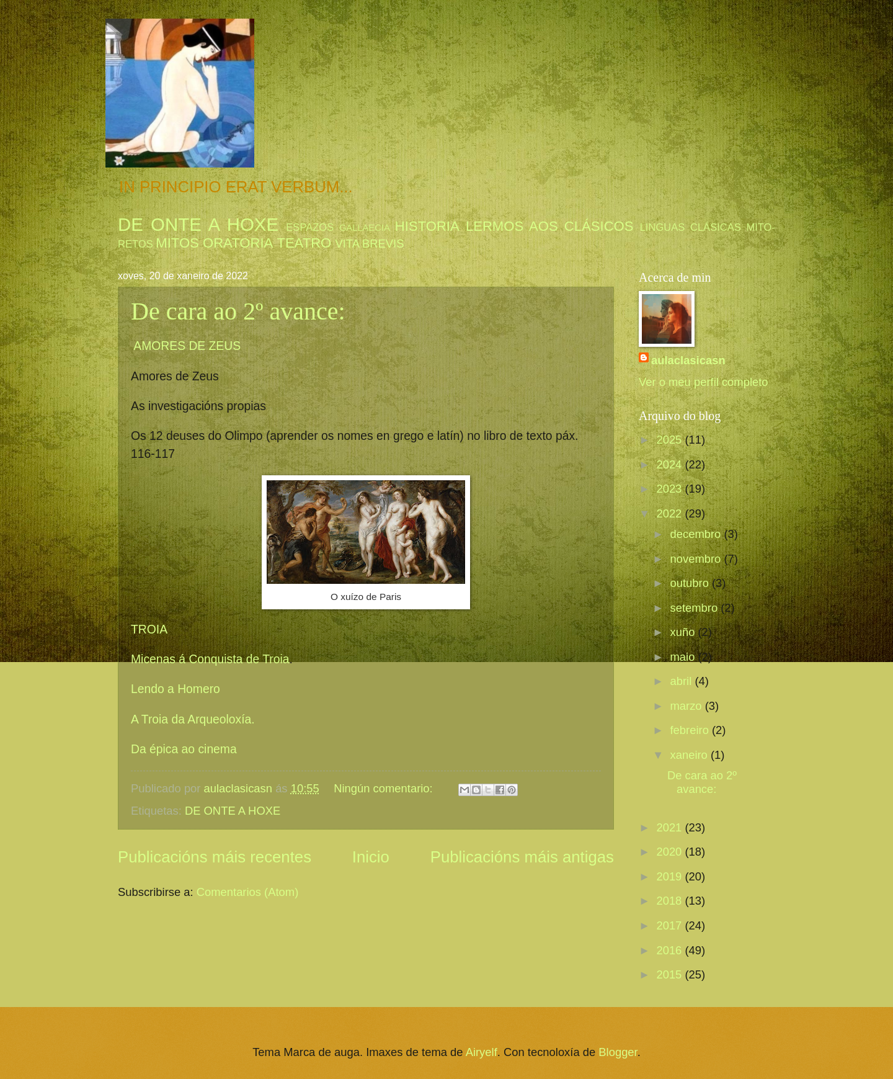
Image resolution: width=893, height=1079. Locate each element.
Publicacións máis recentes (214, 857)
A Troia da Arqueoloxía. (194, 719)
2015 (670, 974)
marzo (687, 705)
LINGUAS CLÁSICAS (690, 227)
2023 (670, 488)
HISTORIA (427, 226)
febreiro (691, 729)
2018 (670, 900)
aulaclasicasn (688, 360)
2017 (670, 925)
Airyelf (481, 1052)
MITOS (177, 243)
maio (684, 656)
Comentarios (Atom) (248, 891)
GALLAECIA (364, 228)
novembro (697, 558)
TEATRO (304, 243)
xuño (684, 631)
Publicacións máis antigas (522, 857)
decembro (697, 533)
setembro (695, 607)
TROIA (152, 629)
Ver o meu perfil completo (703, 381)
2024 (670, 464)
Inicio (370, 857)
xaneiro (690, 754)
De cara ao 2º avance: (238, 311)
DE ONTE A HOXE (198, 224)
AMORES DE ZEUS (187, 345)
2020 (670, 851)
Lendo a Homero (175, 689)
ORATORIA (238, 243)
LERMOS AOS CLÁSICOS (550, 226)
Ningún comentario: (385, 788)
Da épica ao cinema (185, 749)
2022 (670, 513)
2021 (670, 827)
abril (682, 680)
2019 (670, 876)
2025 (670, 439)
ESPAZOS (310, 227)
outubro (691, 582)
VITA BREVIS (369, 243)
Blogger (617, 1052)
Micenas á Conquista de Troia (210, 659)
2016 (670, 950)
